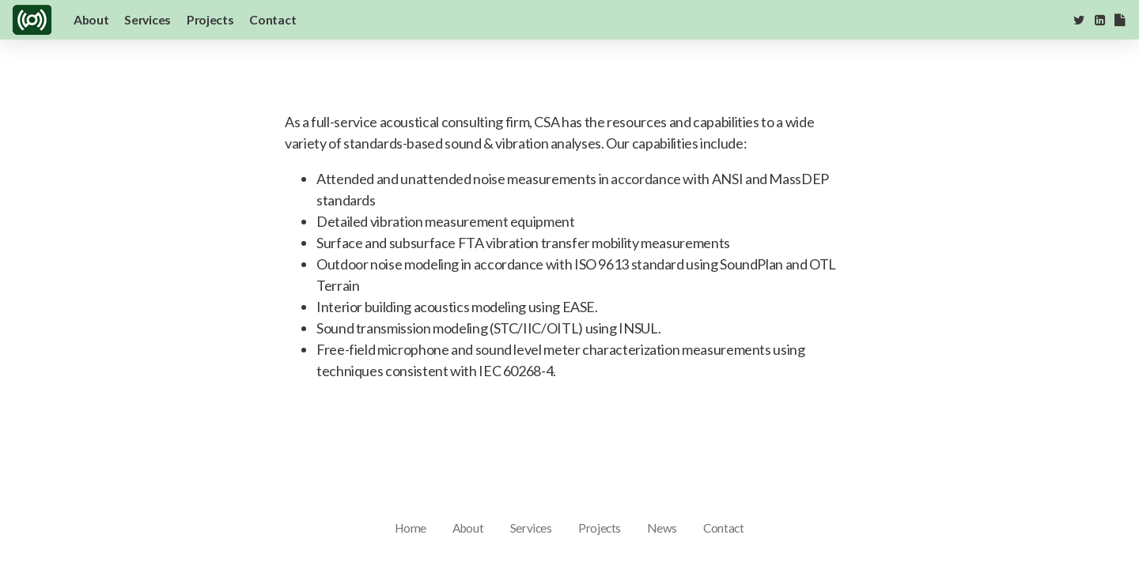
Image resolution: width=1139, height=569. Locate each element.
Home (410, 528)
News (662, 528)
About (91, 19)
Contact (272, 19)
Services (147, 19)
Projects (210, 19)
